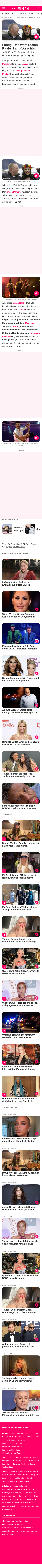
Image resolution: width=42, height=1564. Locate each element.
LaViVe (25, 64)
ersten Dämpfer (14, 192)
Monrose (29, 323)
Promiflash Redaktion (27, 52)
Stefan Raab (18, 303)
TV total (21, 309)
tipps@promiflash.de (15, 546)
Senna (15, 326)
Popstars (6, 64)
